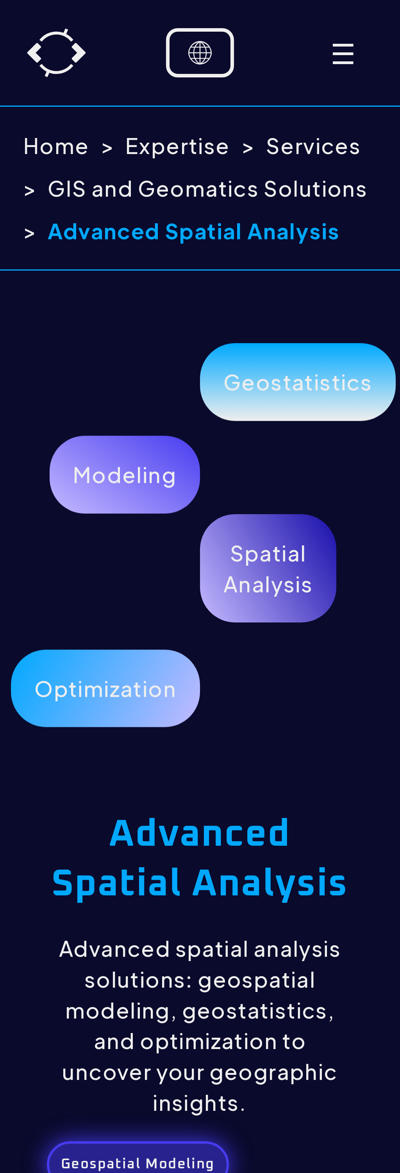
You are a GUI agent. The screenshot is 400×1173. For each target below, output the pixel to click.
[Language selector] (200, 52)
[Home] (56, 52)
